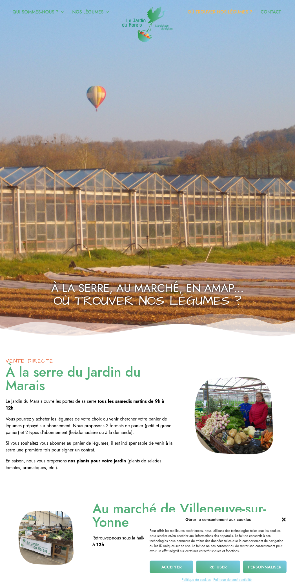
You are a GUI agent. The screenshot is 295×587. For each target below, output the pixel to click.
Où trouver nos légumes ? (220, 12)
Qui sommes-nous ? (38, 12)
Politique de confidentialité (233, 582)
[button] (284, 522)
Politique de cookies (196, 582)
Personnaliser (264, 570)
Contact (271, 12)
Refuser (218, 570)
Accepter (171, 570)
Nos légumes (90, 12)
